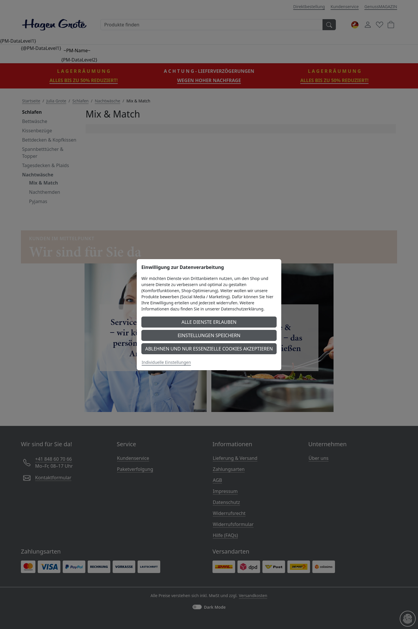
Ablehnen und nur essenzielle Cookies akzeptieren (209, 349)
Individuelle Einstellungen (166, 362)
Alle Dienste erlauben (209, 322)
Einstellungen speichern (209, 335)
